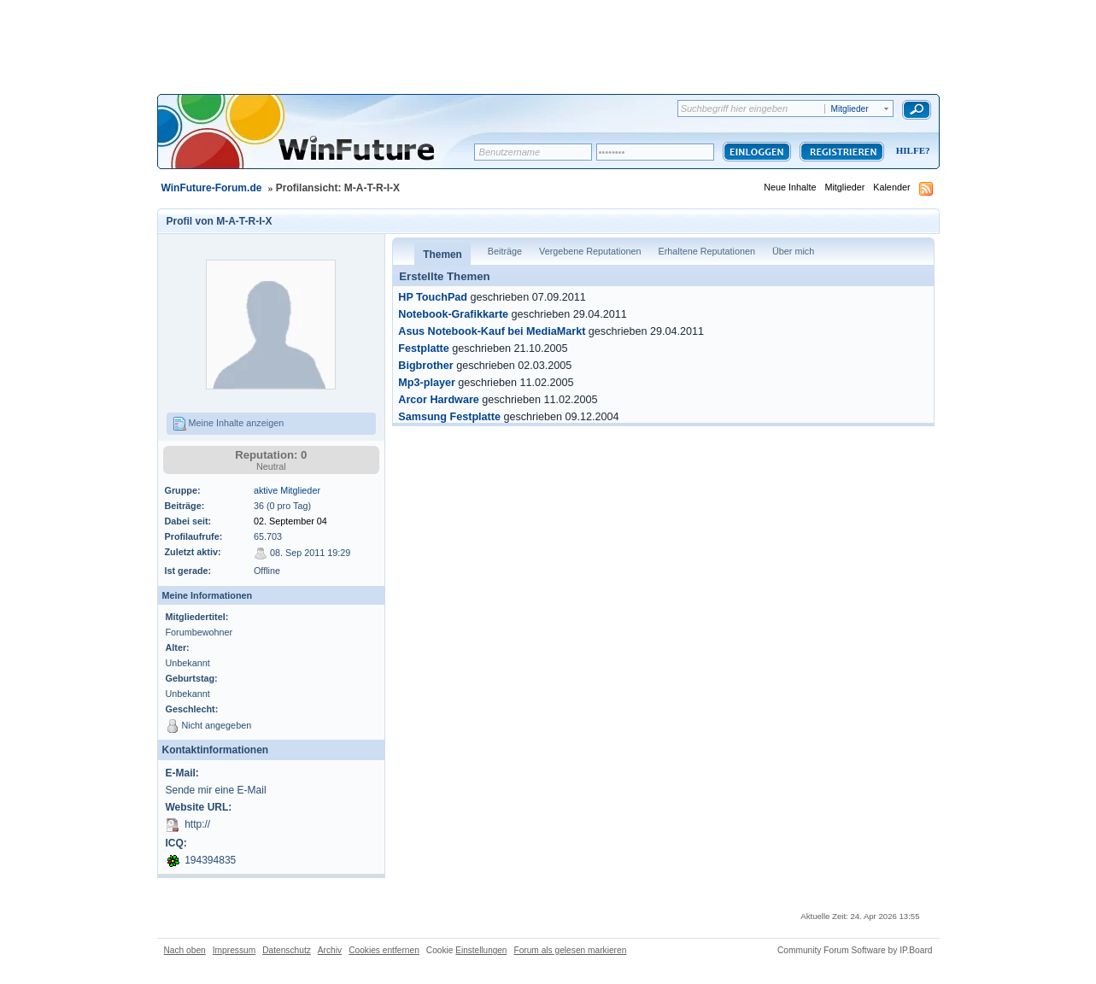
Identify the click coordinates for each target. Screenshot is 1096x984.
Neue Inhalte (790, 187)
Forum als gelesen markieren (569, 950)
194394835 (210, 860)
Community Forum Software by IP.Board (855, 950)
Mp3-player (426, 383)
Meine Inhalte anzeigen (228, 423)
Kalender (891, 187)
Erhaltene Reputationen (707, 251)
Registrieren (842, 151)
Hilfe (910, 150)
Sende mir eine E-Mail (216, 790)
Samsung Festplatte (449, 417)
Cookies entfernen (384, 950)
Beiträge (505, 251)
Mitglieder (844, 187)
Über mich (793, 251)
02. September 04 (290, 521)
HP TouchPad (432, 297)
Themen (442, 255)
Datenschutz (286, 950)
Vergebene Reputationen (590, 251)
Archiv (330, 950)
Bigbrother (425, 366)
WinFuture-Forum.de (211, 188)
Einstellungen (481, 950)
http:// (197, 824)
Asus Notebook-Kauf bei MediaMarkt (491, 331)
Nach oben (185, 950)
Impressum (234, 950)
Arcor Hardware (438, 400)
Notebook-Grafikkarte (453, 314)
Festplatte (423, 348)
